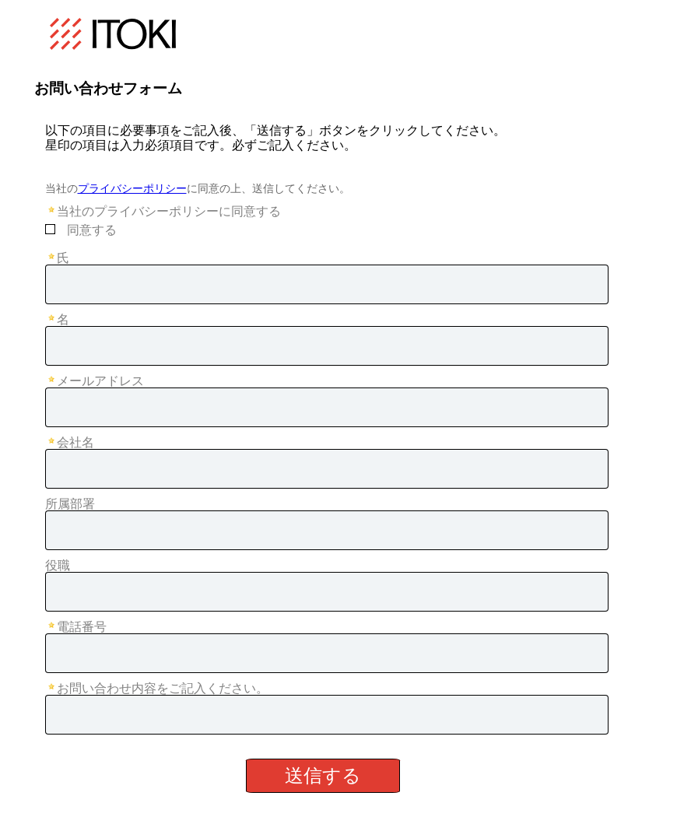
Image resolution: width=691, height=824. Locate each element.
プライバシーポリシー (132, 188)
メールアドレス (100, 380)
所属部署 (70, 503)
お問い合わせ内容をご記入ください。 (162, 688)
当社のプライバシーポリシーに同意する (169, 211)
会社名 (75, 442)
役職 (57, 565)
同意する (92, 230)
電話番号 (82, 626)
